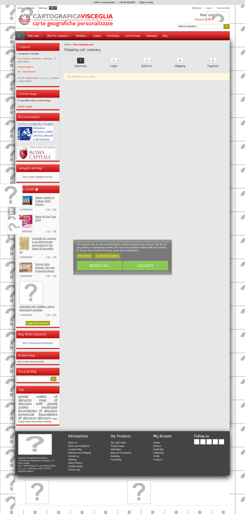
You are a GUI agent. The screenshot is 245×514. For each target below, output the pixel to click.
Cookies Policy (75, 465)
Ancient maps (117, 445)
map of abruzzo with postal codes (37, 402)
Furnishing (116, 458)
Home (67, 44)
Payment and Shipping (79, 451)
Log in (209, 8)
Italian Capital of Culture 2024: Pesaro (44, 200)
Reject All (99, 265)
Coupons (157, 458)
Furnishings (113, 35)
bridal (39, 420)
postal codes (24, 420)
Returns (157, 445)
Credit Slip (158, 448)
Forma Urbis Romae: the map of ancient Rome (45, 266)
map (34, 420)
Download (151, 35)
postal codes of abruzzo (37, 397)
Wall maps (35, 35)
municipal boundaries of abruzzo (37, 408)
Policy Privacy (75, 462)
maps (54, 417)
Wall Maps (116, 448)
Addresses (158, 451)
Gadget (97, 35)
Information (84, 255)
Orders (156, 441)
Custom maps (133, 35)
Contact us (73, 455)
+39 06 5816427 (127, 2)
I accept (145, 265)
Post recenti (26, 188)
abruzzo (44, 417)
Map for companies (59, 35)
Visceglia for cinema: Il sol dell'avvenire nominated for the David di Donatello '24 (37, 244)
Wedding (82, 35)
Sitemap (72, 458)
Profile (156, 455)
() (48, 208)
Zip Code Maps (118, 441)
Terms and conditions (78, 445)
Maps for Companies (121, 451)
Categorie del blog (30, 167)
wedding (47, 420)
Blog (165, 35)
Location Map (75, 448)
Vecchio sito (74, 468)
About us (72, 441)
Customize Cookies (107, 255)
